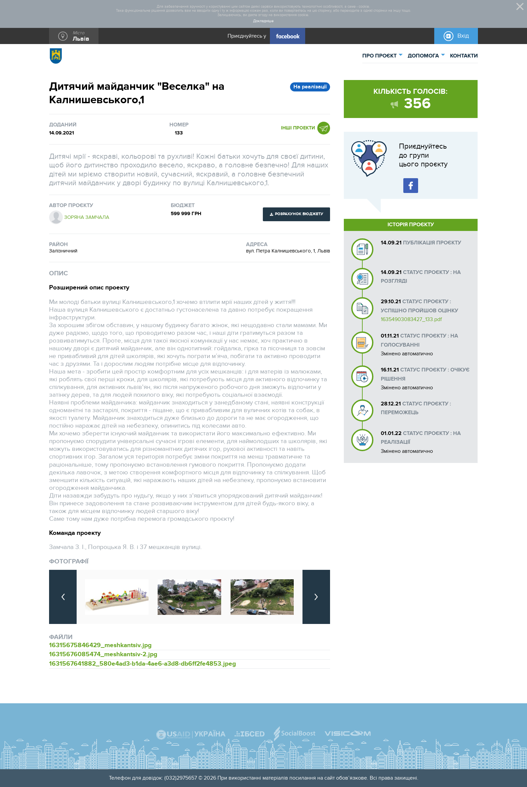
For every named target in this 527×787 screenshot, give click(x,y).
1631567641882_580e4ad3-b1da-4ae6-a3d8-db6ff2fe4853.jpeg (142, 664)
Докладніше (263, 21)
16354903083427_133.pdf (411, 319)
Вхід (463, 35)
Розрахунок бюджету (299, 214)
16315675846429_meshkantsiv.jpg (100, 645)
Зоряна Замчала (86, 217)
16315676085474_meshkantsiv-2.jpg (103, 654)
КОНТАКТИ (464, 55)
